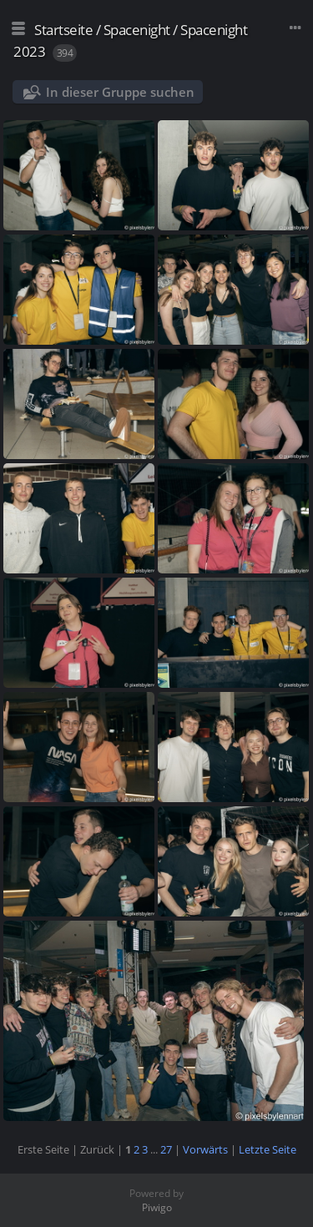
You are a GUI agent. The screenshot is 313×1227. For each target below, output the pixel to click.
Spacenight (136, 29)
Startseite (63, 29)
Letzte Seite (267, 1149)
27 (166, 1149)
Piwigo (157, 1207)
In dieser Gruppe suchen (120, 91)
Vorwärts (205, 1149)
